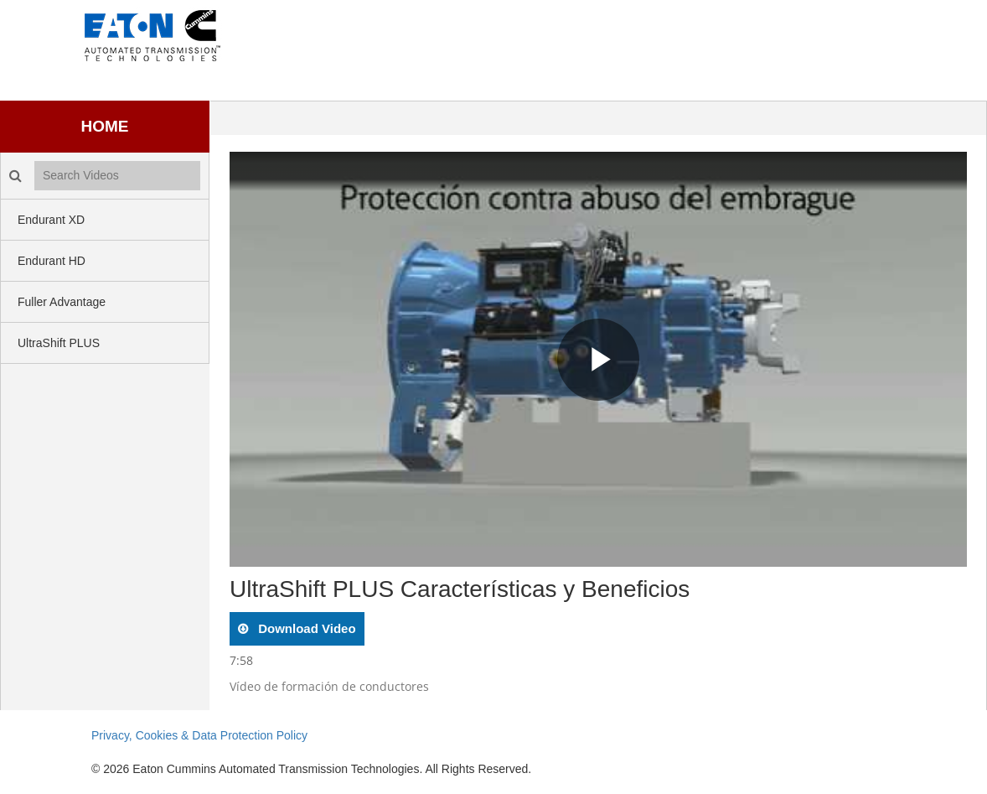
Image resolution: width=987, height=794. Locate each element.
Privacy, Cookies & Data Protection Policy (199, 735)
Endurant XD (51, 219)
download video (305, 628)
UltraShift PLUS (59, 343)
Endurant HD (51, 260)
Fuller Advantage (62, 302)
